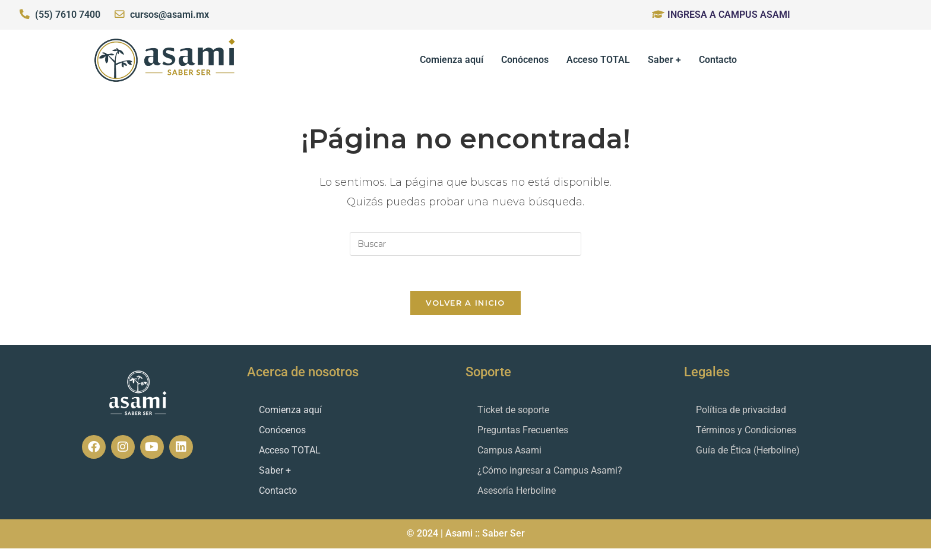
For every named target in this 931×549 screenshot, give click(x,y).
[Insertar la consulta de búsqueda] (465, 244)
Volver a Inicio (465, 303)
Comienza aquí (451, 59)
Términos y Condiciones (746, 430)
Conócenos (525, 59)
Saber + (664, 59)
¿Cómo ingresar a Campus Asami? (549, 471)
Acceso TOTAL (598, 59)
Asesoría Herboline (516, 491)
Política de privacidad (741, 410)
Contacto (718, 59)
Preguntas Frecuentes (522, 430)
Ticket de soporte (513, 410)
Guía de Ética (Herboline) (748, 450)
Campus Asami (509, 450)
